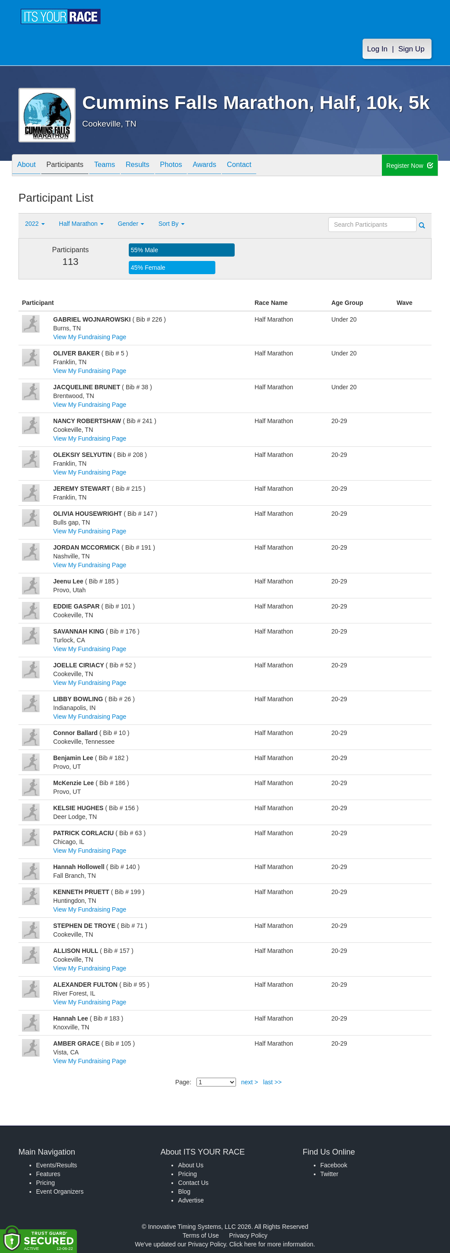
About (28, 166)
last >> (272, 1082)
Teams (116, 166)
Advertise (190, 1200)
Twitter (329, 1173)
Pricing (45, 1182)
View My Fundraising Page (89, 336)
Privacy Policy (248, 1235)
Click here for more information (271, 1244)
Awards (228, 166)
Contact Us (193, 1182)
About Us (190, 1165)
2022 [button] (35, 223)
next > (249, 1082)
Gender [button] (131, 223)
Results (153, 166)
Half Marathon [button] (81, 223)
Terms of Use (201, 1235)
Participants (71, 166)
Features (48, 1173)
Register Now (409, 165)
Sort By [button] (171, 223)
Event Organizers (59, 1191)
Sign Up (411, 49)
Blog (184, 1191)
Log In (377, 49)
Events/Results (56, 1165)
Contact (267, 166)
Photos (190, 166)
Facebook (333, 1165)
